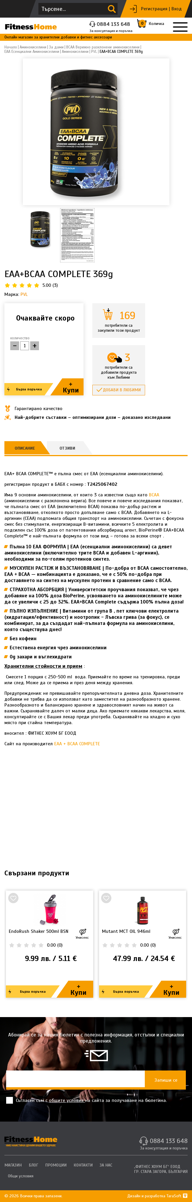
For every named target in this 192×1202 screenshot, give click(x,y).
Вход (176, 9)
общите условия (67, 1100)
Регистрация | (155, 9)
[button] (162, 131)
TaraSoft (177, 1195)
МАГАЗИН (13, 1165)
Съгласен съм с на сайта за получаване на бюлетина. (86, 1100)
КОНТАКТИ (83, 1165)
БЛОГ (33, 1165)
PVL (24, 294)
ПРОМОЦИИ (56, 1165)
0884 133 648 (113, 24)
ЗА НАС (106, 1165)
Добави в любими (122, 389)
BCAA (154, 495)
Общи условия (20, 1176)
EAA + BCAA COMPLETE (77, 744)
